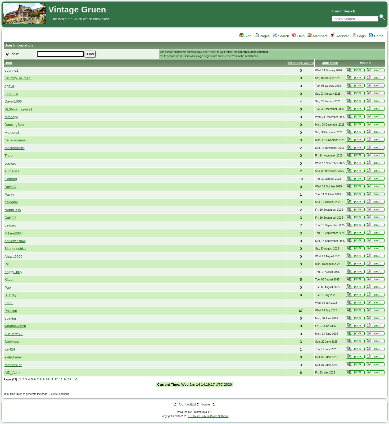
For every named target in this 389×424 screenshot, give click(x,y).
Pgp (7, 287)
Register (340, 36)
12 (56, 379)
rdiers (8, 303)
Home (376, 36)
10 (47, 379)
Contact (185, 404)
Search (281, 36)
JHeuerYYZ (13, 334)
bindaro (10, 225)
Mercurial (11, 133)
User (8, 63)
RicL (8, 264)
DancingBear (14, 125)
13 (60, 379)
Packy (9, 194)
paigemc (11, 202)
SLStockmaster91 (18, 109)
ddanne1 (11, 70)
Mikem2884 (13, 233)
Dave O (10, 187)
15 (69, 379)
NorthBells (12, 210)
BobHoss (11, 342)
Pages (262, 36)
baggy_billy (13, 272)
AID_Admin (13, 373)
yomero (10, 163)
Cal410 (10, 218)
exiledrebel (12, 357)
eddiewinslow (14, 241)
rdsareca (11, 94)
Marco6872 (13, 365)
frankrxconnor (15, 140)
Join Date (330, 63)
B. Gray (10, 295)
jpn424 (9, 349)
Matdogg (11, 117)
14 (65, 379)
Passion (10, 311)
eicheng (10, 179)
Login (359, 36)
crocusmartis (14, 148)
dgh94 (9, 86)
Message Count (301, 63)
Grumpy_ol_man (17, 78)
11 (51, 379)
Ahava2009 (13, 257)
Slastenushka (15, 249)
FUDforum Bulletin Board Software (208, 416)
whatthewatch (15, 326)
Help (298, 36)
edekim (10, 318)
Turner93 (11, 171)
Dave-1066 (13, 101)
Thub (8, 156)
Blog (245, 36)
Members (317, 36)
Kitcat (8, 280)
